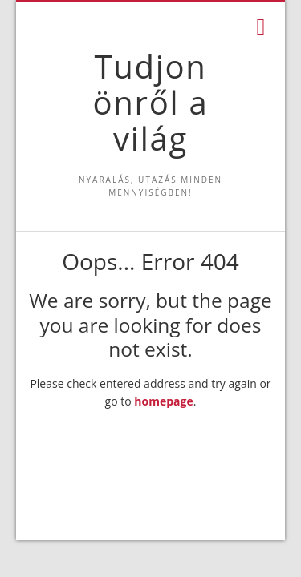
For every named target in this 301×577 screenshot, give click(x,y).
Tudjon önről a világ (151, 102)
